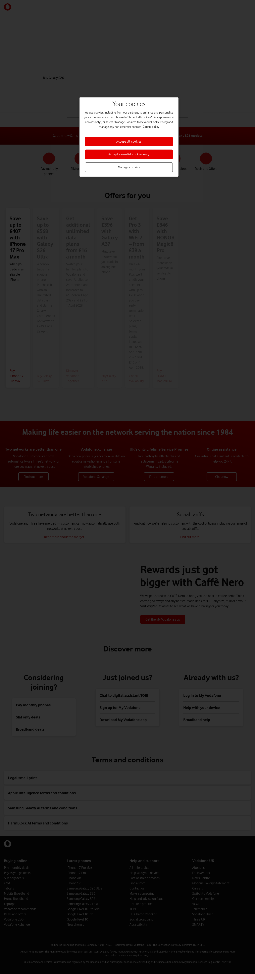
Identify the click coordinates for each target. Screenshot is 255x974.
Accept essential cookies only (128, 154)
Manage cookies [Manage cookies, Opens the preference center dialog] (129, 167)
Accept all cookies (128, 141)
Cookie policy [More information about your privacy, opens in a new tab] (151, 127)
